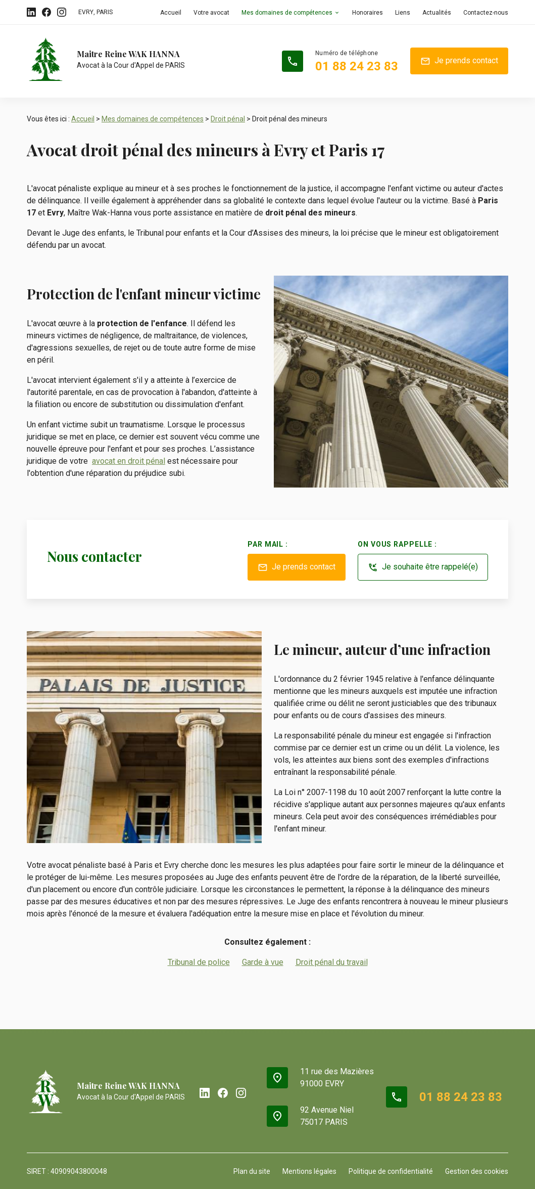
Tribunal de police (199, 962)
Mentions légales (309, 1171)
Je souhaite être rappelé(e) (423, 567)
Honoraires (367, 12)
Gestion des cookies (476, 1171)
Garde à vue (262, 962)
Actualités (436, 12)
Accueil (170, 12)
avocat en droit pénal (128, 461)
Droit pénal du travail (332, 962)
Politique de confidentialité (391, 1171)
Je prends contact (459, 61)
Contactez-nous (485, 12)
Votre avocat (211, 12)
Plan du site (251, 1171)
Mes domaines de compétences (286, 12)
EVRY (85, 12)
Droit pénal (228, 119)
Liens (402, 12)
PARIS (104, 12)
